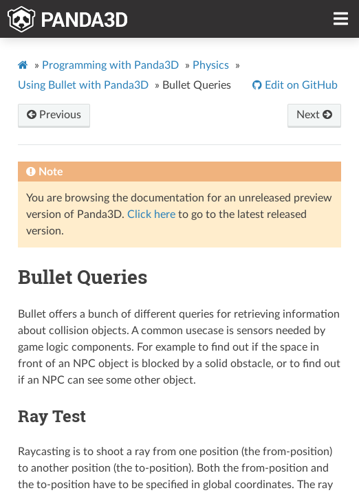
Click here (151, 214)
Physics (211, 65)
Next (314, 114)
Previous (54, 114)
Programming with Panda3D (110, 65)
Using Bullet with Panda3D (83, 85)
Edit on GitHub (300, 85)
